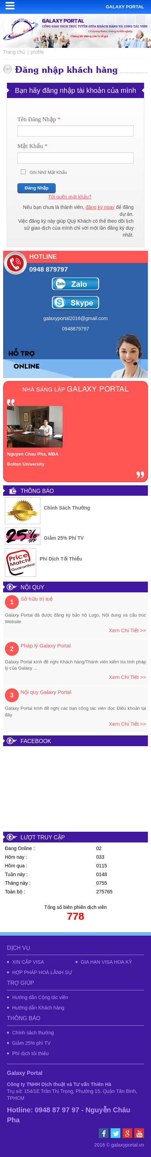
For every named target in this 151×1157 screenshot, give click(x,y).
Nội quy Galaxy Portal (46, 692)
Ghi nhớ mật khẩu (48, 172)
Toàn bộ (13, 891)
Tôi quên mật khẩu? (69, 197)
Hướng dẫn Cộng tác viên (40, 997)
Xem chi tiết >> (127, 630)
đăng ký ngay (100, 207)
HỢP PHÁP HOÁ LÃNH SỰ (42, 972)
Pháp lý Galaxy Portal (46, 645)
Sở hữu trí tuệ (37, 599)
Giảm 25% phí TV (64, 538)
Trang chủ (14, 52)
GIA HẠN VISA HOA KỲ (106, 962)
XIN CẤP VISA (28, 962)
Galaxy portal (125, 6)
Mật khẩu (32, 146)
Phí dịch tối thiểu (61, 559)
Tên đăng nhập (39, 119)
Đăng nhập (36, 188)
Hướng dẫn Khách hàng (38, 1007)
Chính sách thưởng (67, 508)
